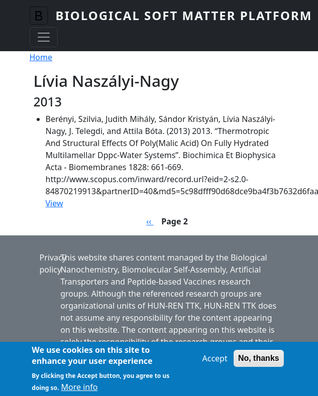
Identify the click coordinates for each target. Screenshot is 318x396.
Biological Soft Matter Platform (184, 15)
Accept (214, 361)
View (54, 203)
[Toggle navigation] (44, 37)
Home (41, 57)
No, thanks (258, 361)
